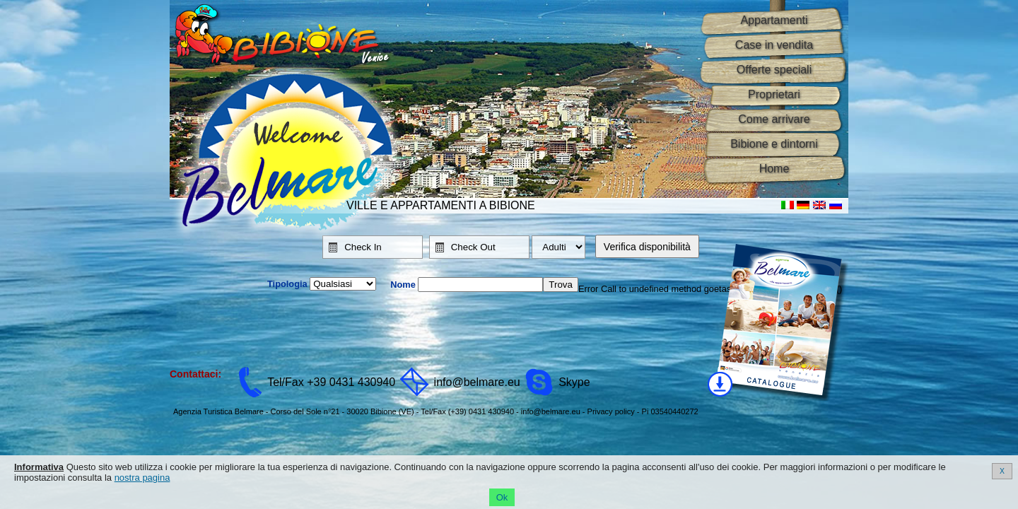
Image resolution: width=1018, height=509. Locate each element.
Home (774, 169)
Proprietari (774, 94)
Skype (574, 382)
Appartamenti (773, 20)
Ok (502, 497)
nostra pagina (142, 477)
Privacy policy (611, 411)
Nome (403, 284)
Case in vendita (774, 45)
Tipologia (287, 284)
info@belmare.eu (477, 382)
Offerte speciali (774, 70)
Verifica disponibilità (647, 246)
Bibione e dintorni (774, 144)
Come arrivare (773, 119)
